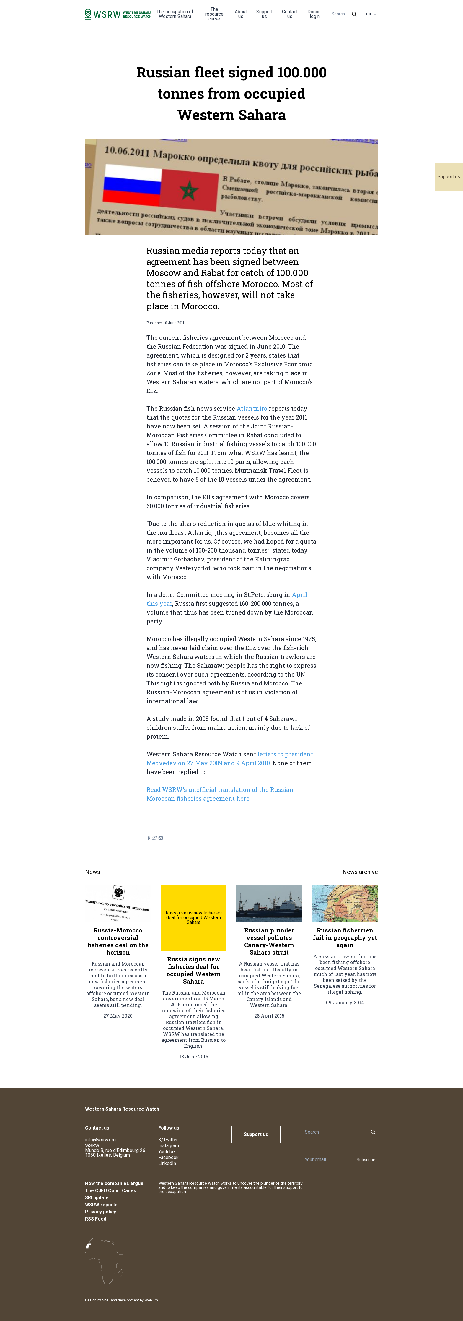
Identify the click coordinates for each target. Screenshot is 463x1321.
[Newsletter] (327, 1160)
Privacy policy (100, 1212)
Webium (151, 1300)
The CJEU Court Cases (110, 1190)
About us (241, 14)
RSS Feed (95, 1219)
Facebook (168, 1157)
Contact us (290, 14)
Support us (449, 176)
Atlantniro (252, 408)
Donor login (313, 14)
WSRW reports (101, 1205)
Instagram (168, 1145)
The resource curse (214, 14)
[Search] (344, 14)
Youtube (166, 1151)
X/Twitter (168, 1140)
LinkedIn (167, 1163)
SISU (106, 1300)
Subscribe (366, 1159)
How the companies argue (114, 1183)
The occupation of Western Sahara (174, 14)
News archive (360, 871)
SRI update (97, 1197)
